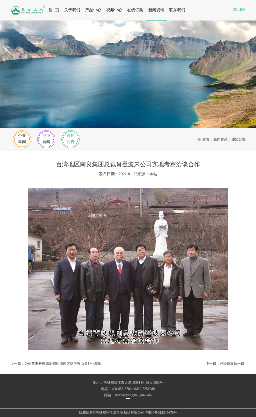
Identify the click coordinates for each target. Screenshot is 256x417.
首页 (206, 139)
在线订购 (135, 10)
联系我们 (177, 10)
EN (242, 10)
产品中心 (93, 10)
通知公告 (70, 139)
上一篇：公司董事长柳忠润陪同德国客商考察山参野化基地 (56, 364)
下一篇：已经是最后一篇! (226, 364)
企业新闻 (22, 139)
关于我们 (72, 10)
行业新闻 (46, 139)
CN (234, 10)
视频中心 (114, 10)
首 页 (53, 10)
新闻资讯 (156, 10)
